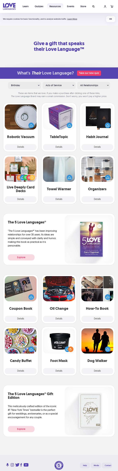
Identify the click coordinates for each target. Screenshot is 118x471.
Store (83, 6)
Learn (26, 6)
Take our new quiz (89, 73)
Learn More (72, 19)
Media (96, 465)
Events (70, 6)
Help (85, 465)
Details (20, 147)
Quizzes (39, 6)
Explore (21, 257)
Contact (108, 465)
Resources (55, 6)
